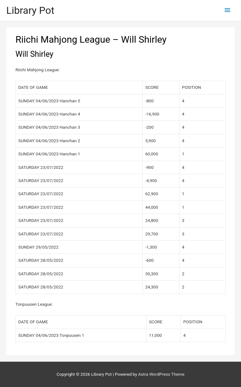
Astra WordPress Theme (161, 374)
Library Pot (30, 10)
